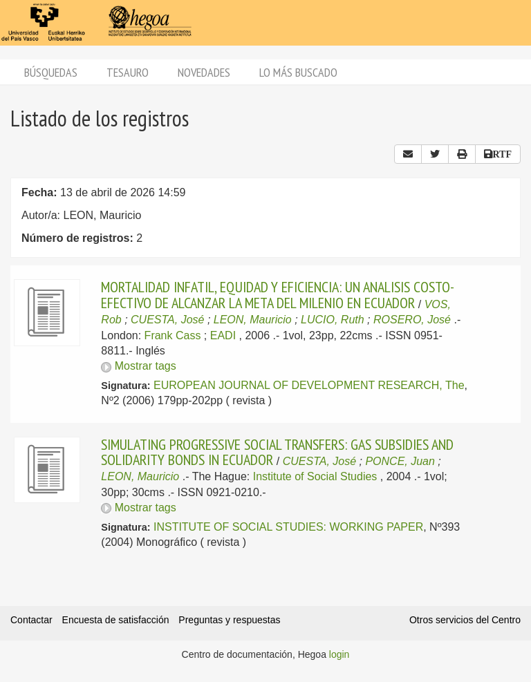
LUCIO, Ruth (332, 319)
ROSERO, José (412, 319)
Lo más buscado (298, 72)
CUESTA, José (167, 319)
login (339, 654)
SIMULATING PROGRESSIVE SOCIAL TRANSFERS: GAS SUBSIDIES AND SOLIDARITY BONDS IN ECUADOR (277, 452)
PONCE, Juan (399, 461)
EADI (223, 335)
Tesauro (127, 72)
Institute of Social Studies (315, 476)
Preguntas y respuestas (229, 619)
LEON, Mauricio (253, 319)
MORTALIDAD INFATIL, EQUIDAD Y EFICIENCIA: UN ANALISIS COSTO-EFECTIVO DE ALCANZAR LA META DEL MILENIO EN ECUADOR (277, 294)
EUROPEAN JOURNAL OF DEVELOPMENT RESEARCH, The (309, 385)
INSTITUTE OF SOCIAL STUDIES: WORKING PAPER (288, 527)
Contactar (31, 619)
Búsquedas (50, 72)
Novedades (204, 72)
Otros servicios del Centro (465, 619)
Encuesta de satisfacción (115, 619)
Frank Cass (173, 335)
